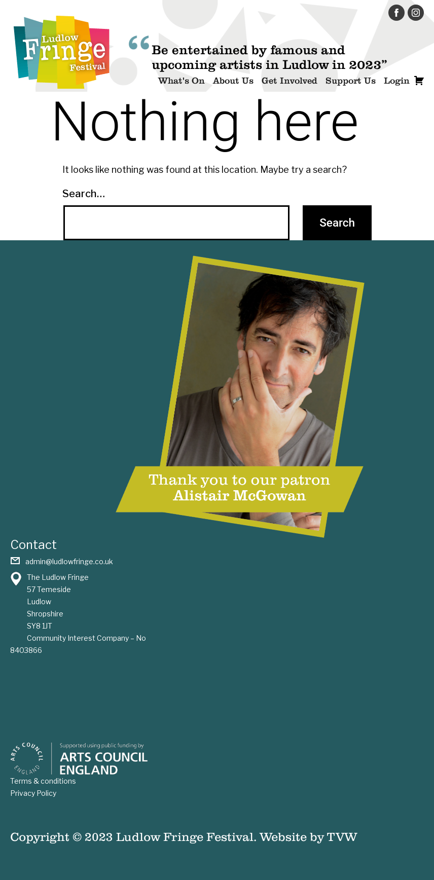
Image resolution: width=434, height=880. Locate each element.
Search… (83, 194)
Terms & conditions (43, 781)
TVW (342, 837)
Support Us (351, 81)
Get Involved (289, 81)
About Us (233, 81)
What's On (181, 81)
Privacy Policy (33, 793)
